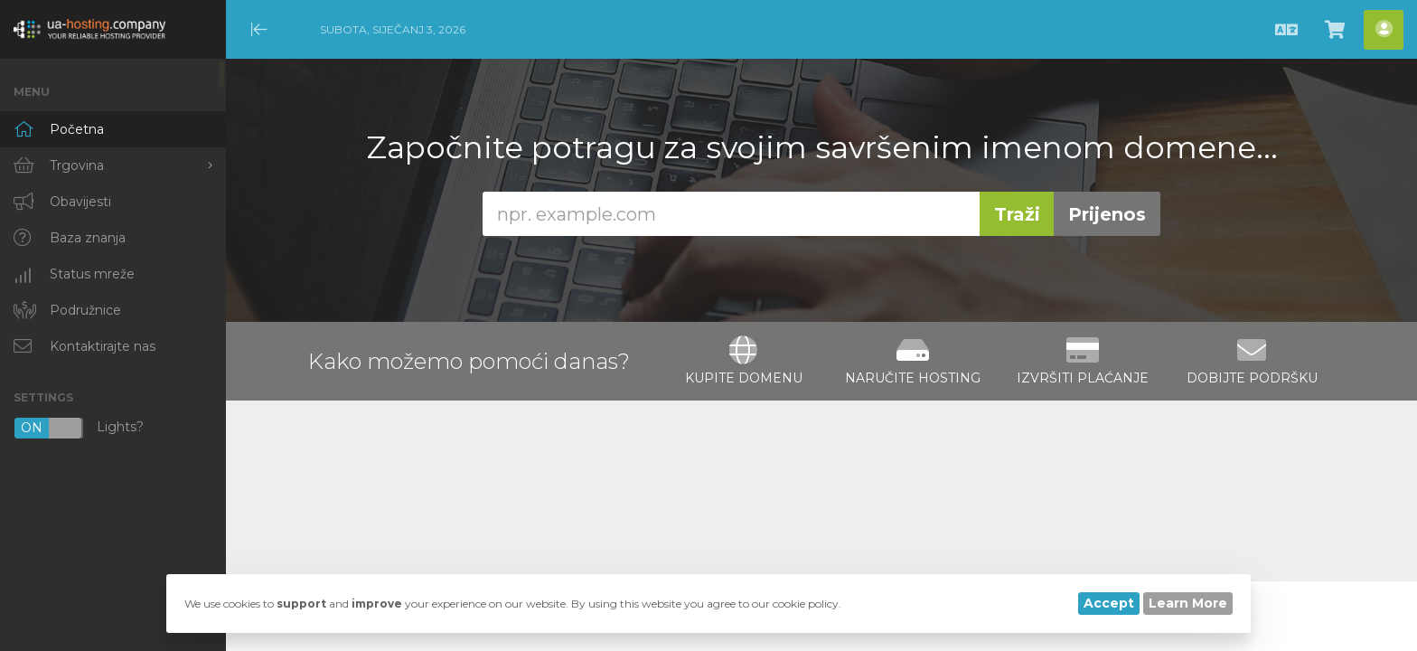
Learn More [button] (1188, 603)
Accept (1109, 603)
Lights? (79, 428)
